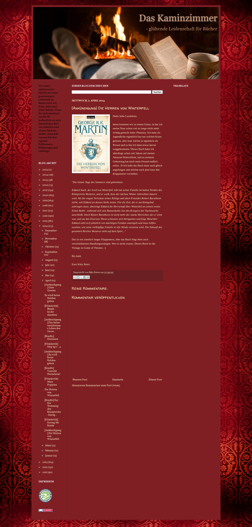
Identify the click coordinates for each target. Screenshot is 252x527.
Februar (49, 450)
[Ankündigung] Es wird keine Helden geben (53, 357)
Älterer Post (155, 379)
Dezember (51, 230)
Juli (47, 265)
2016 (45, 216)
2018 (45, 205)
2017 (45, 210)
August (49, 260)
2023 (45, 180)
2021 (45, 190)
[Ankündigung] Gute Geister (53, 287)
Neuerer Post (80, 379)
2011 (45, 472)
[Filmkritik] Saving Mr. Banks (52, 422)
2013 (45, 462)
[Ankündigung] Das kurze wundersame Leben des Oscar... (53, 325)
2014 (45, 226)
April (48, 280)
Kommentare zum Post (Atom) (103, 385)
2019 (45, 200)
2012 (45, 467)
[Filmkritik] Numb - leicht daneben (51, 310)
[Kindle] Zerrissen (51, 338)
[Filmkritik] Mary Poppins (51, 382)
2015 (45, 221)
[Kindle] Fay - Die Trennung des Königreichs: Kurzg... (53, 408)
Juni (47, 270)
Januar (49, 455)
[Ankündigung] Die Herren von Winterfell (53, 435)
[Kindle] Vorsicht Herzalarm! (52, 371)
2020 (45, 195)
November (51, 238)
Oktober (50, 247)
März (48, 445)
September (51, 252)
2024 (45, 175)
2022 (45, 185)
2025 (45, 169)
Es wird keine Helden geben (52, 298)
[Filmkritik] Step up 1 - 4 (53, 345)
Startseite (117, 379)
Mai (47, 275)
